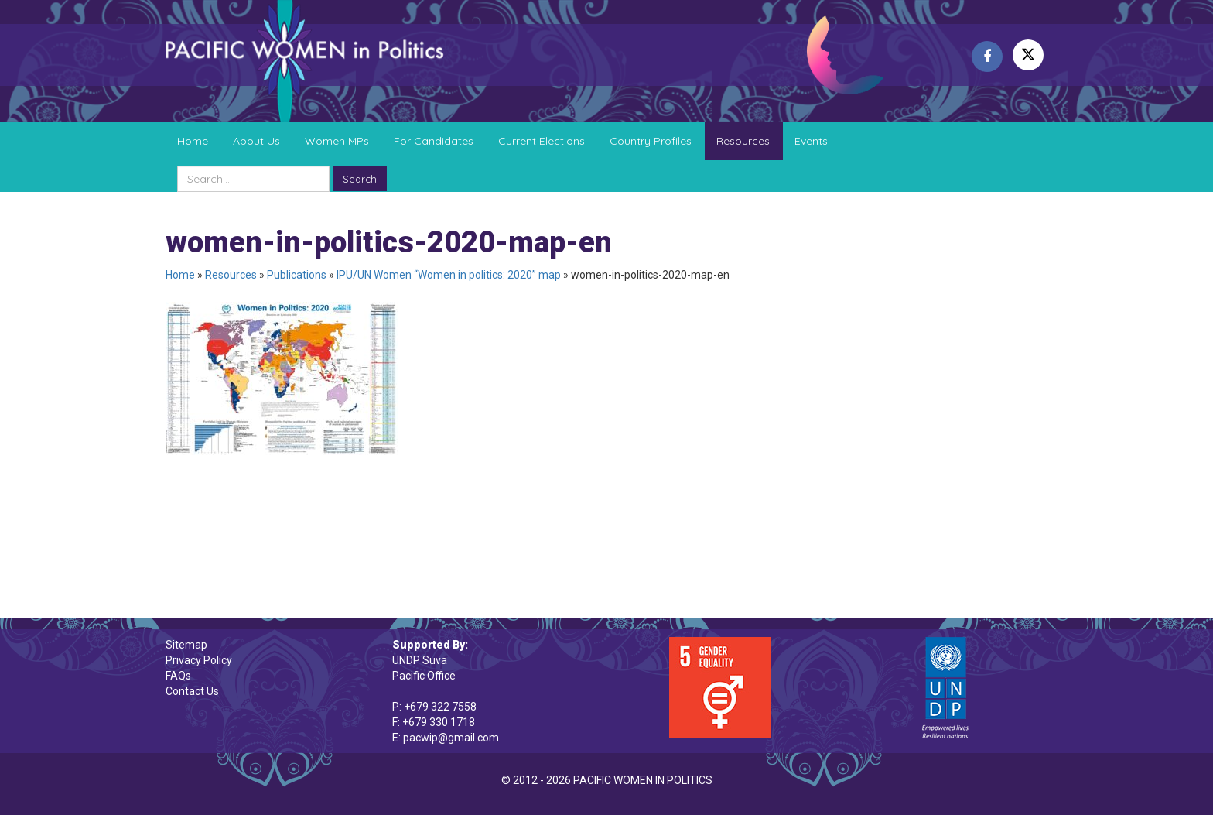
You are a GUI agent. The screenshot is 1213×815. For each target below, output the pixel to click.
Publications (296, 275)
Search (360, 179)
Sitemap (186, 645)
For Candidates (433, 141)
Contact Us (192, 691)
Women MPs (337, 141)
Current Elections (541, 141)
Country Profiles (651, 141)
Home (192, 141)
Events (811, 141)
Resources (743, 141)
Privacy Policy (199, 660)
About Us (256, 141)
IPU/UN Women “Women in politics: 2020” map (449, 275)
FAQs (178, 675)
